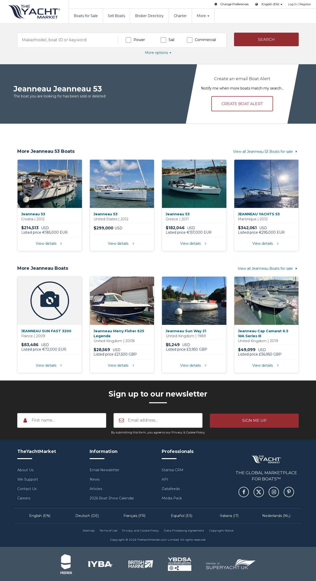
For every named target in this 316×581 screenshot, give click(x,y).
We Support (27, 479)
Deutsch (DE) (87, 515)
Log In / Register (299, 4)
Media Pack (172, 498)
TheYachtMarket (34, 12)
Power (139, 40)
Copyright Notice (221, 530)
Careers (23, 498)
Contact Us (27, 488)
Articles (96, 488)
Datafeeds (171, 488)
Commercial (205, 40)
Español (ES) (181, 515)
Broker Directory (149, 16)
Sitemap (88, 530)
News (94, 479)
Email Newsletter (104, 470)
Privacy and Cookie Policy (140, 530)
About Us (25, 470)
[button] (266, 40)
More (203, 16)
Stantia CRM (172, 470)
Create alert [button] (242, 103)
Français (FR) (134, 515)
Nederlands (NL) (276, 515)
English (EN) (39, 515)
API (165, 479)
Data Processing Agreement (184, 530)
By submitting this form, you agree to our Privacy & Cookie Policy (158, 432)
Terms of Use (108, 530)
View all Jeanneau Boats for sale (268, 268)
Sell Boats (116, 16)
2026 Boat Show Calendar (112, 498)
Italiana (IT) (229, 515)
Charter (180, 16)
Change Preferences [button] (231, 4)
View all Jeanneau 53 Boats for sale (266, 151)
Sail (171, 40)
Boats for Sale (86, 16)
